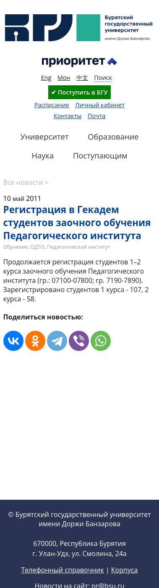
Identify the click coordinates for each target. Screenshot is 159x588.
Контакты (68, 116)
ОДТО (37, 246)
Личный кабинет (100, 105)
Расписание (51, 105)
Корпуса (124, 570)
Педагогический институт (78, 246)
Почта (97, 116)
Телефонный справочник (62, 570)
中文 (82, 78)
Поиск (103, 78)
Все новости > (26, 182)
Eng (46, 78)
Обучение (15, 246)
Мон (63, 78)
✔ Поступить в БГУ (79, 92)
